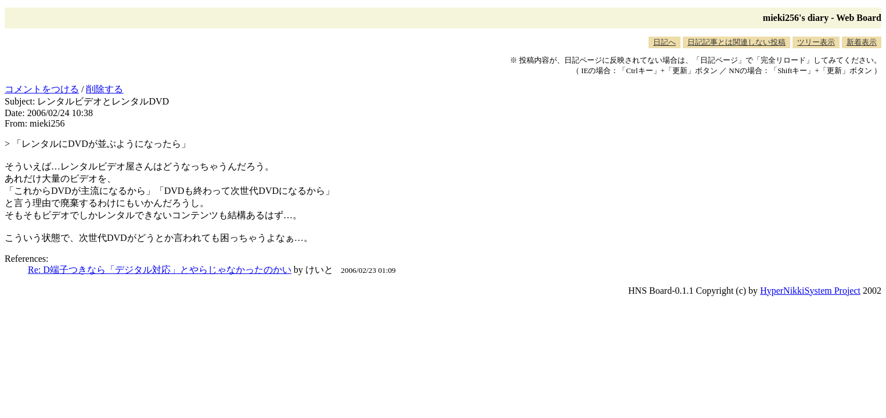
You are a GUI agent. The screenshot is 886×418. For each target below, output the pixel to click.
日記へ (664, 42)
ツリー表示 (816, 42)
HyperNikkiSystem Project (810, 291)
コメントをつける (42, 89)
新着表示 (862, 42)
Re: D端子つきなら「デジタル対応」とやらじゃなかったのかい (159, 270)
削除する (104, 89)
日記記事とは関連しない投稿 (736, 42)
